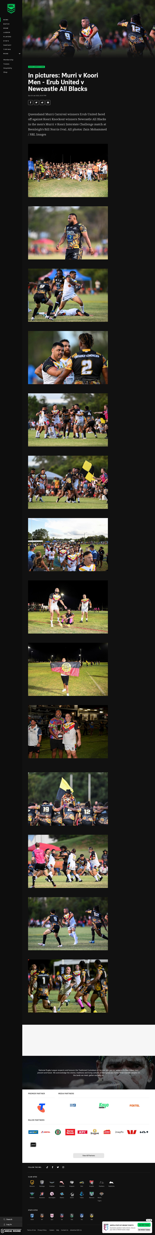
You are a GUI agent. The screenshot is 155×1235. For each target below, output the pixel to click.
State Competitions (36, 67)
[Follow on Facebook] (53, 1167)
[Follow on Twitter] (58, 1167)
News (5, 20)
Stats (6, 41)
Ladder (6, 32)
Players (7, 37)
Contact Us (64, 1230)
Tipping (7, 49)
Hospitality (7, 68)
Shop (5, 72)
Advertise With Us (76, 1230)
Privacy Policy (42, 1230)
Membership (8, 60)
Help (57, 1230)
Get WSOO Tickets (144, 1230)
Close (149, 1220)
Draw (5, 28)
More (11, 53)
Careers (51, 1230)
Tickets (6, 64)
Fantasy (7, 45)
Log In (7, 1224)
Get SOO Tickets (144, 1225)
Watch (6, 24)
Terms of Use (31, 1230)
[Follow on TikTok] (47, 1167)
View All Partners (88, 1155)
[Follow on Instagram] (63, 1167)
